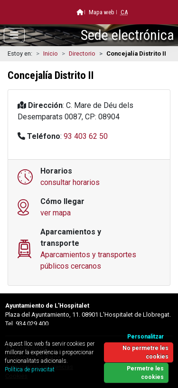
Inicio (50, 53)
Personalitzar (145, 336)
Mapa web (101, 12)
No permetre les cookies (145, 352)
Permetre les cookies (145, 372)
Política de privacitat (30, 369)
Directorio (82, 53)
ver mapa (55, 212)
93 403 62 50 (86, 136)
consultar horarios (70, 182)
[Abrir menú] (14, 35)
